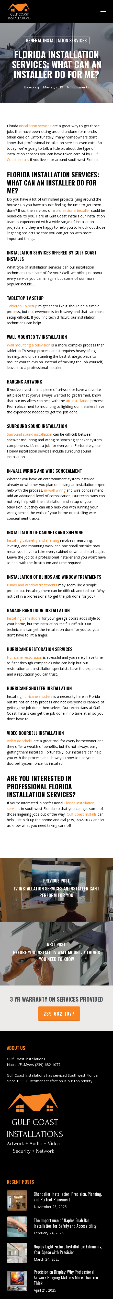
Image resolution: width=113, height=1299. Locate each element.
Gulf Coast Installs (82, 814)
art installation (77, 400)
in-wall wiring (54, 490)
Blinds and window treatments (32, 585)
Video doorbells (19, 740)
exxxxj (34, 87)
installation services (35, 125)
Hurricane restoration (24, 657)
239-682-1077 (59, 1013)
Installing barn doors (24, 618)
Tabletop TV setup (22, 306)
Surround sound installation (29, 434)
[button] (103, 11)
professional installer (73, 210)
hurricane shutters (37, 696)
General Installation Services (56, 40)
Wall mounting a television (28, 345)
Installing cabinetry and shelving (33, 540)
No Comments (78, 87)
